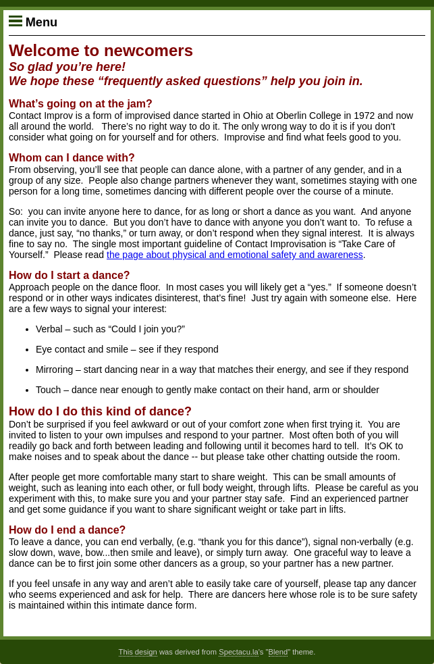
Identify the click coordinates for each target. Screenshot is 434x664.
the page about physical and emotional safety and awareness (235, 254)
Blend (278, 652)
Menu (33, 22)
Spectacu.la (238, 652)
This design (138, 652)
